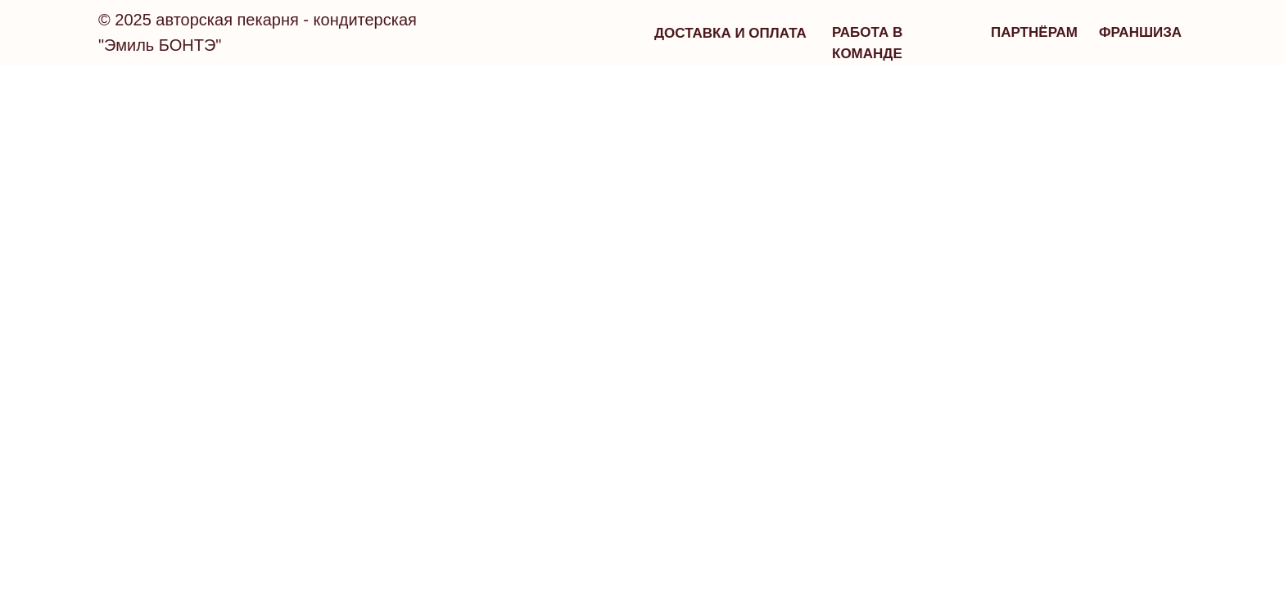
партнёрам (1034, 32)
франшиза (1140, 32)
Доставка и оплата (730, 33)
